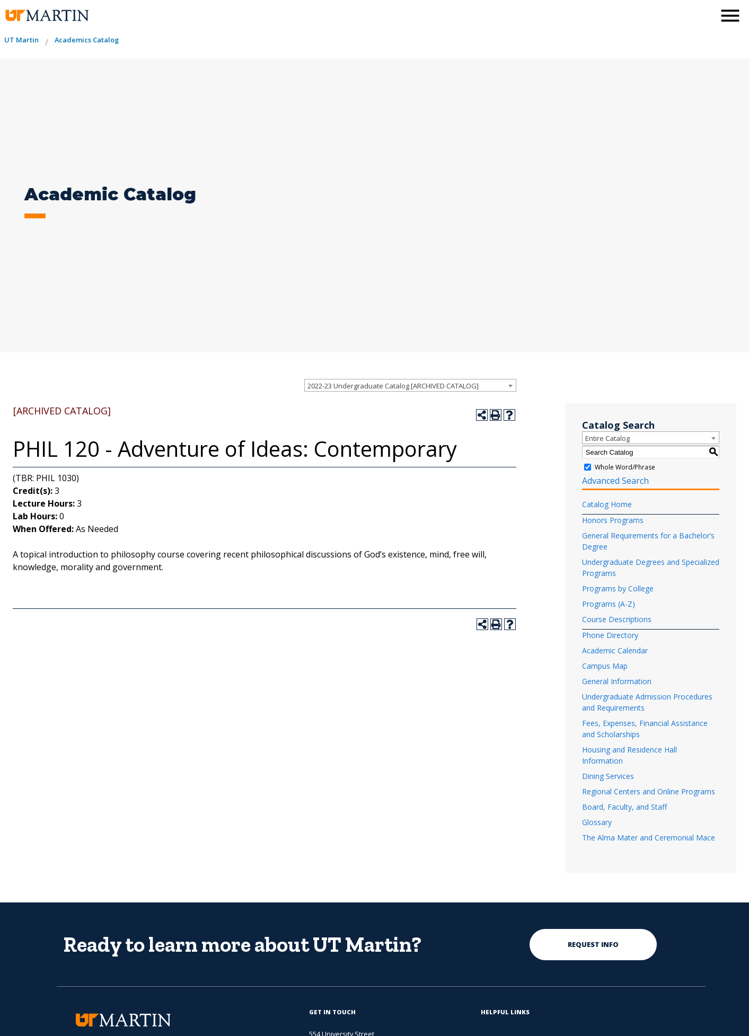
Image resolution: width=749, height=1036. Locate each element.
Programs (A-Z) (608, 604)
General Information (616, 681)
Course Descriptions (616, 619)
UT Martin (21, 40)
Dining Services (608, 776)
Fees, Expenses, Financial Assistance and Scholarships (645, 728)
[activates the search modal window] (703, 14)
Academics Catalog (87, 40)
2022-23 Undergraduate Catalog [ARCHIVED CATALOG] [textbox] (393, 386)
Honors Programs (613, 520)
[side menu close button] (730, 15)
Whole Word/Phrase (625, 467)
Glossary (597, 822)
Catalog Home (607, 504)
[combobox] (410, 385)
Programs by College (618, 588)
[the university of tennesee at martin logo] (46, 15)
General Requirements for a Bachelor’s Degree (648, 541)
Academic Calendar (615, 650)
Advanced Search (615, 480)
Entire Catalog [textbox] (607, 438)
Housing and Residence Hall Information (629, 755)
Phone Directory (610, 635)
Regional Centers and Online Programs (648, 791)
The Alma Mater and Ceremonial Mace (648, 838)
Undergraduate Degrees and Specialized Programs (650, 567)
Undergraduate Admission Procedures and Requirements (647, 702)
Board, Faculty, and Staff (624, 807)
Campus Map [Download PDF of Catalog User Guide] (605, 666)
